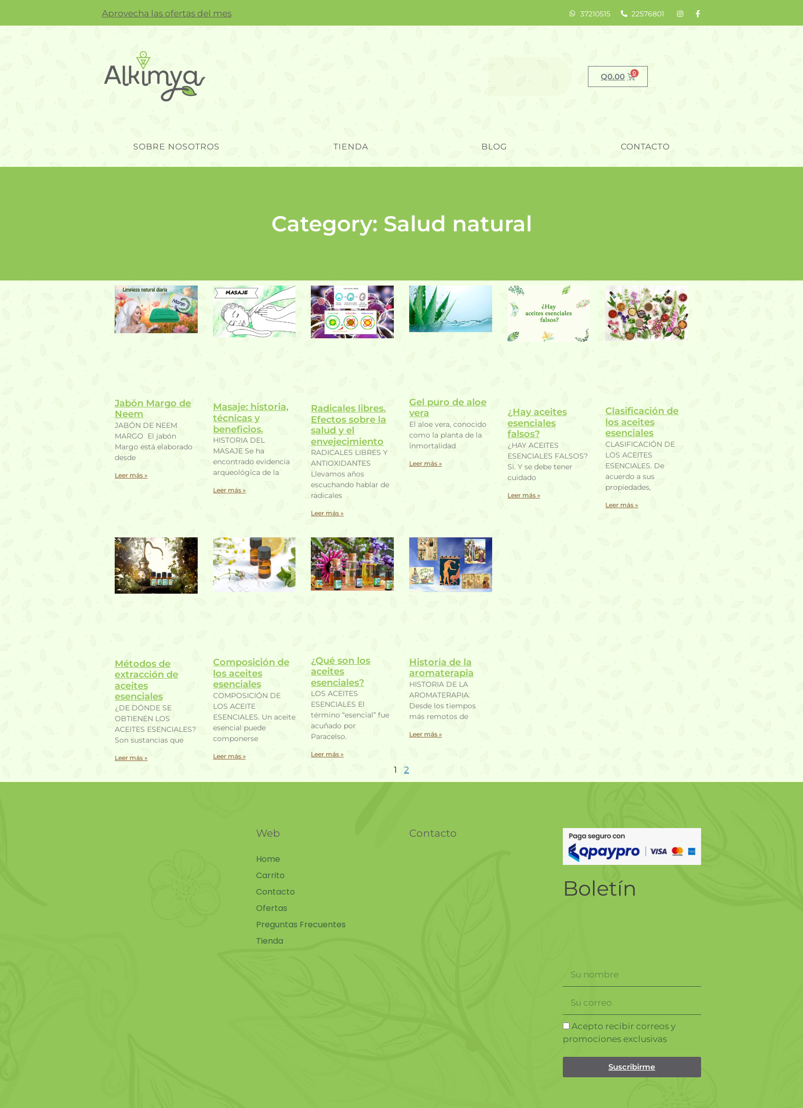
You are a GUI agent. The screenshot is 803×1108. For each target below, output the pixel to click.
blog (494, 146)
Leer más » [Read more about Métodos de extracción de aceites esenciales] (131, 758)
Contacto (645, 146)
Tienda (350, 146)
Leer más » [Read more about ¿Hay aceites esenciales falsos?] (524, 495)
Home (268, 859)
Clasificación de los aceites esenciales (642, 422)
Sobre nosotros (176, 146)
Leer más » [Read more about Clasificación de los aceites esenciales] (621, 505)
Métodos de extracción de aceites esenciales (146, 680)
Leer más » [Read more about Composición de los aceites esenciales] (229, 756)
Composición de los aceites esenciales (251, 673)
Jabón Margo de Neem (153, 409)
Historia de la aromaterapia (441, 668)
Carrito (270, 876)
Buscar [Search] (529, 76)
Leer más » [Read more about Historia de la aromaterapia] (425, 734)
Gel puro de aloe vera (448, 408)
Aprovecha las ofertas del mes (166, 13)
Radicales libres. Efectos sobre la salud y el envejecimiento (348, 425)
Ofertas (271, 908)
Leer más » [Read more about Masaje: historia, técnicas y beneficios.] (229, 490)
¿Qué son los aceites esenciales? (340, 671)
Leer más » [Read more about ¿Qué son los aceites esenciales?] (327, 754)
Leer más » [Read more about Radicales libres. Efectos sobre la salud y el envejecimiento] (327, 513)
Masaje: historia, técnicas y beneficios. (250, 417)
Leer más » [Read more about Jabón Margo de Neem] (131, 475)
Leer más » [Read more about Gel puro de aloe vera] (425, 463)
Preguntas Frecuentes (301, 925)
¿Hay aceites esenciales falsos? (537, 423)
